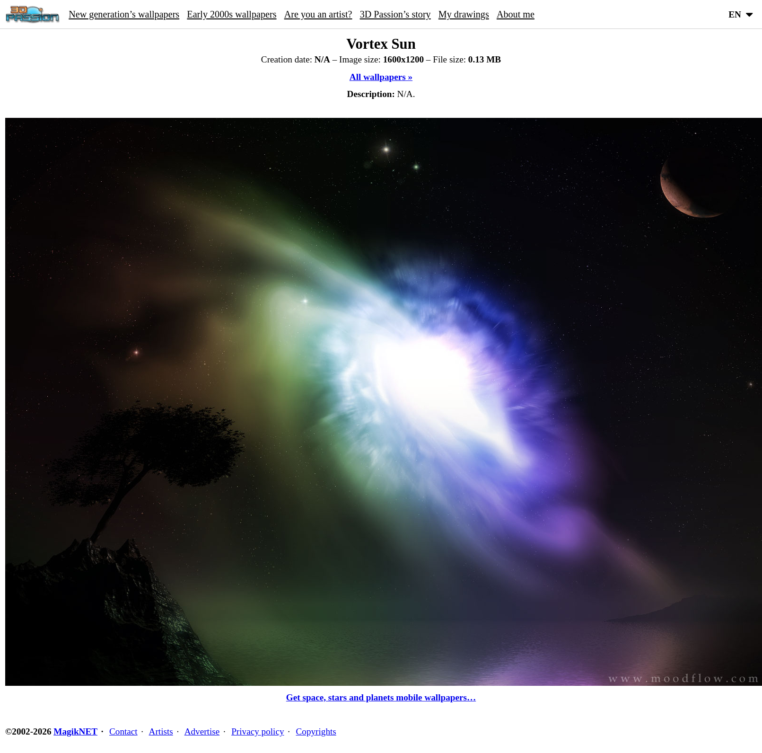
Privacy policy (257, 731)
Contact (123, 731)
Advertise (202, 731)
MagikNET (75, 731)
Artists (161, 731)
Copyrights (316, 731)
